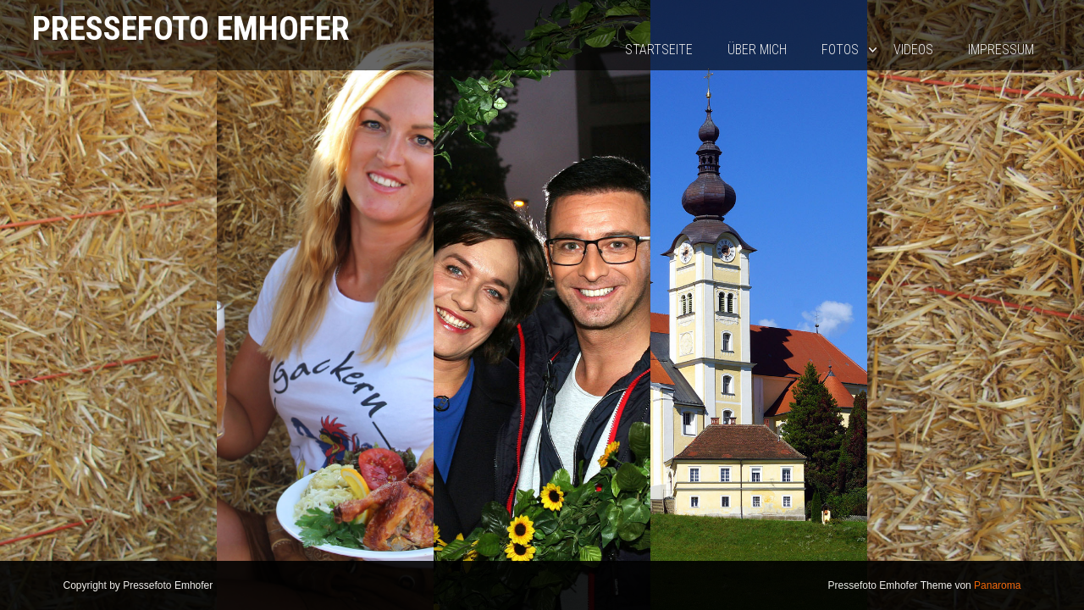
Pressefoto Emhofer (191, 28)
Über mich (757, 50)
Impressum (1001, 50)
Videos (913, 50)
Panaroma (997, 585)
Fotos (840, 50)
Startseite (659, 50)
